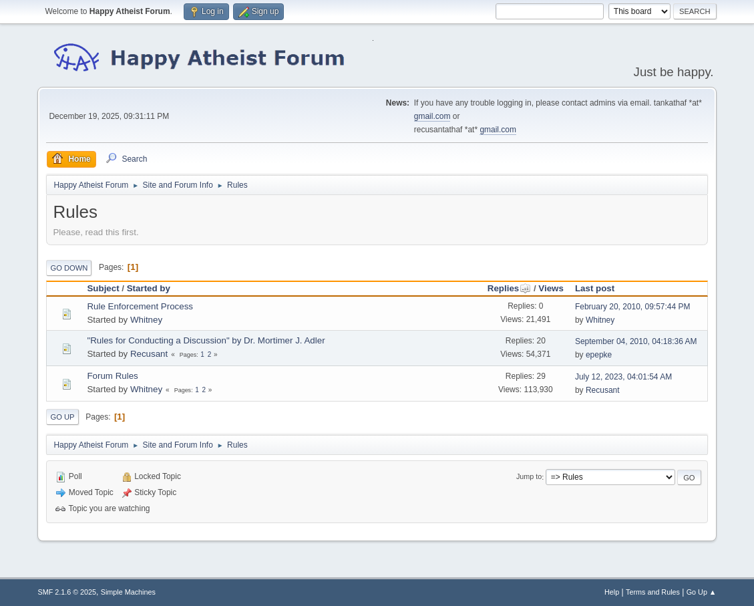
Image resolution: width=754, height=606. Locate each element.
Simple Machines (128, 592)
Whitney (146, 320)
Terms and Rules (653, 592)
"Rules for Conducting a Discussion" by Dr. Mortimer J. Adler (206, 340)
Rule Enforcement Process (140, 306)
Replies (509, 288)
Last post (594, 288)
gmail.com (432, 116)
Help (611, 592)
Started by (148, 288)
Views (551, 288)
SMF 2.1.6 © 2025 (66, 592)
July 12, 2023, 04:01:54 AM (623, 377)
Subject (103, 288)
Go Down (68, 268)
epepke (599, 354)
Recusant (149, 354)
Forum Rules (112, 376)
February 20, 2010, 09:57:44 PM (633, 306)
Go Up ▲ (702, 592)
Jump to (529, 477)
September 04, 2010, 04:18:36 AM (636, 341)
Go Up (62, 417)
